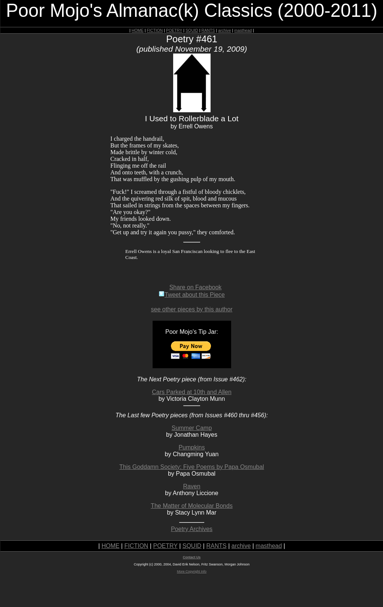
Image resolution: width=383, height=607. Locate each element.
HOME (138, 30)
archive (224, 30)
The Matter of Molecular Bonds (192, 506)
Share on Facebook (195, 287)
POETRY (174, 30)
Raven (191, 486)
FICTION (155, 30)
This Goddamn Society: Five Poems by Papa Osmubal (191, 467)
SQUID (192, 30)
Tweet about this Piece (192, 295)
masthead (243, 30)
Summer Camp (192, 428)
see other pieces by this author (192, 309)
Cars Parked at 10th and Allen (192, 392)
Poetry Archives (191, 529)
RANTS (208, 30)
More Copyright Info (191, 571)
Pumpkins (191, 447)
